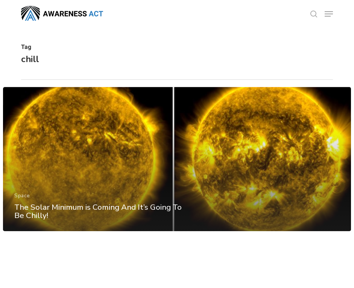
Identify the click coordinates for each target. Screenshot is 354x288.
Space (22, 197)
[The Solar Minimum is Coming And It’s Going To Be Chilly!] (177, 161)
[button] (329, 14)
